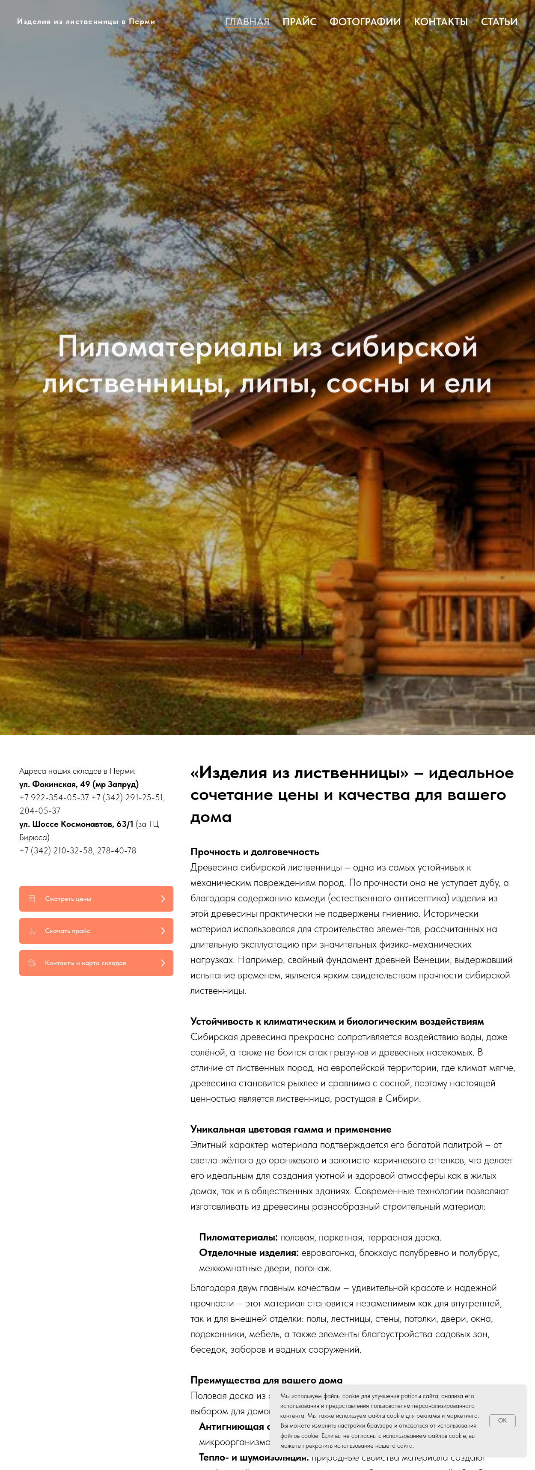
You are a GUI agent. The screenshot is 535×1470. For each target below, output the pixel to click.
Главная (247, 21)
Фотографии (365, 21)
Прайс (299, 21)
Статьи (499, 21)
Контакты (441, 21)
